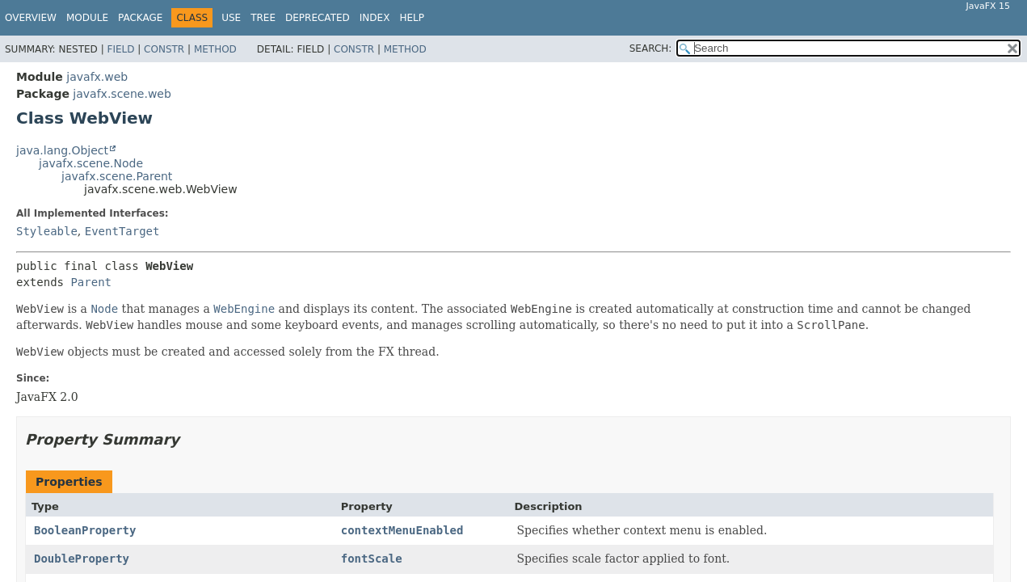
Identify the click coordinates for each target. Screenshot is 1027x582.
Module (87, 17)
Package (140, 17)
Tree (263, 17)
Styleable (47, 231)
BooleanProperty (85, 530)
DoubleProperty (81, 558)
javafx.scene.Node (91, 163)
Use (231, 17)
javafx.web (97, 76)
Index (375, 17)
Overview (31, 17)
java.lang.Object (62, 150)
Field (120, 49)
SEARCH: (650, 48)
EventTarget (122, 231)
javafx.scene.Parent (116, 176)
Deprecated (317, 17)
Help (411, 17)
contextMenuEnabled (402, 530)
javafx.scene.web (122, 93)
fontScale (371, 558)
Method (215, 49)
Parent (91, 282)
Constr (164, 49)
